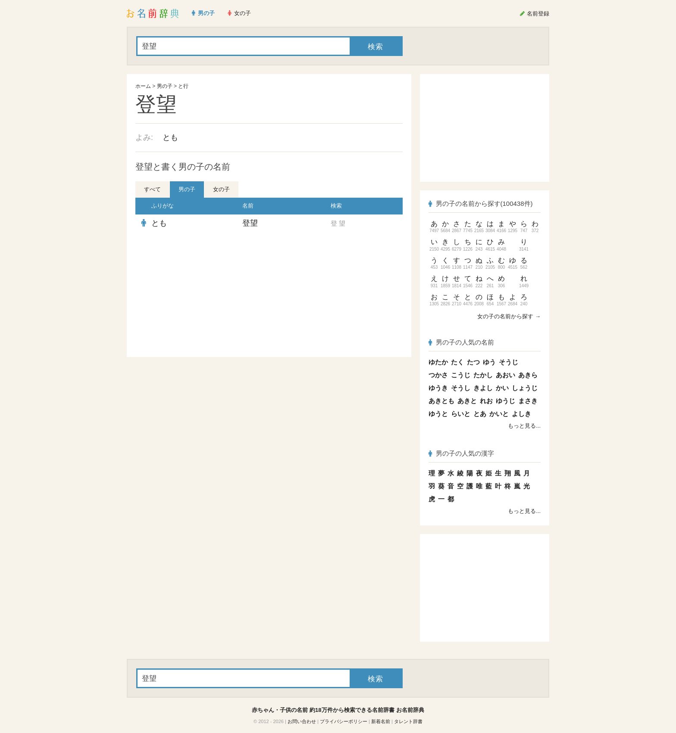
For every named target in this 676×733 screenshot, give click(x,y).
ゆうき (438, 387)
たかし (483, 375)
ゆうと (438, 413)
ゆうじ (505, 400)
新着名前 (380, 721)
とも (170, 137)
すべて (152, 189)
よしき (521, 413)
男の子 (164, 86)
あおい (505, 375)
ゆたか (438, 362)
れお (486, 400)
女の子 (221, 189)
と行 (183, 86)
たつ (473, 362)
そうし (460, 387)
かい (502, 387)
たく (457, 362)
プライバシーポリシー (343, 721)
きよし (483, 387)
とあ (479, 413)
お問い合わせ (302, 721)
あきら (528, 375)
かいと (499, 413)
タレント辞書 (408, 721)
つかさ (438, 375)
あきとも (441, 400)
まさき (528, 400)
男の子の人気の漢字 (461, 453)
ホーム (143, 86)
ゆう (489, 362)
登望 (250, 223)
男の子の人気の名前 (461, 342)
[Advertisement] (200, 294)
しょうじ (525, 387)
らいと (460, 413)
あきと (467, 400)
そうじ (508, 362)
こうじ (460, 375)
